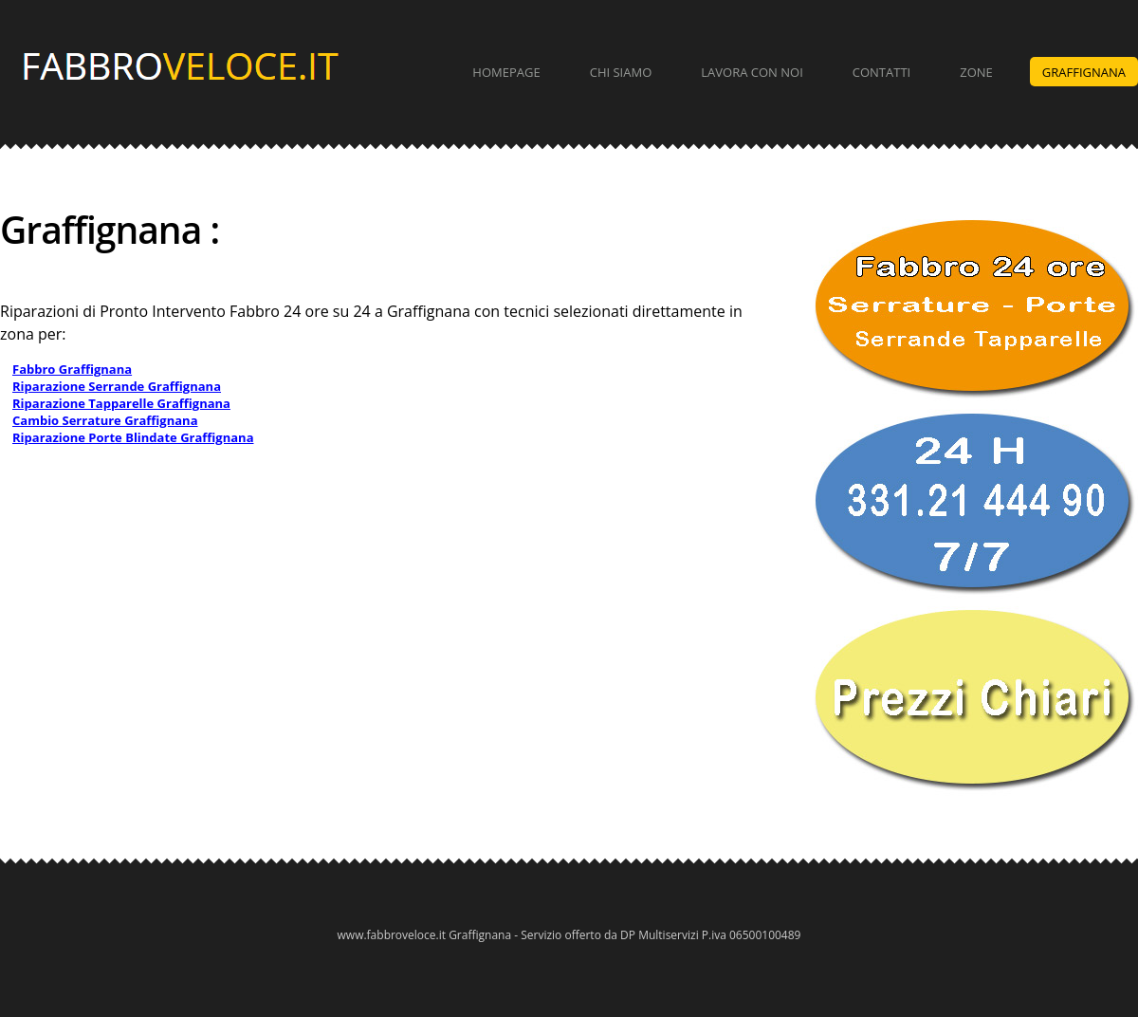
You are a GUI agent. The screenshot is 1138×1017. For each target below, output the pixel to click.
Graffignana (1084, 72)
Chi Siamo (621, 72)
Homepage (506, 72)
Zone (976, 72)
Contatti (881, 72)
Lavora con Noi (752, 72)
